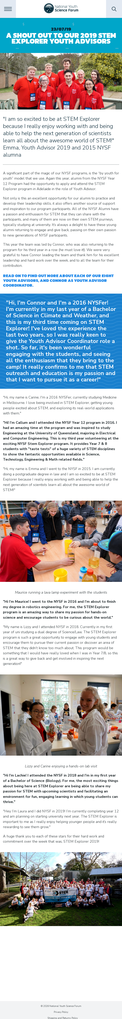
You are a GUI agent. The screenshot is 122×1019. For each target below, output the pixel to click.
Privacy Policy (61, 1012)
